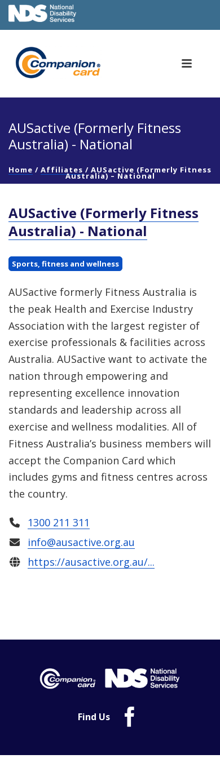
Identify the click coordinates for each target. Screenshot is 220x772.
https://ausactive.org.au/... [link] (91, 562)
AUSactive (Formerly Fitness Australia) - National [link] (103, 221)
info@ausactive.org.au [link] (81, 542)
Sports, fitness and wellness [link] (65, 264)
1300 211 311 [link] (59, 522)
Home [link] (20, 170)
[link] (70, 62)
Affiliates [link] (62, 170)
